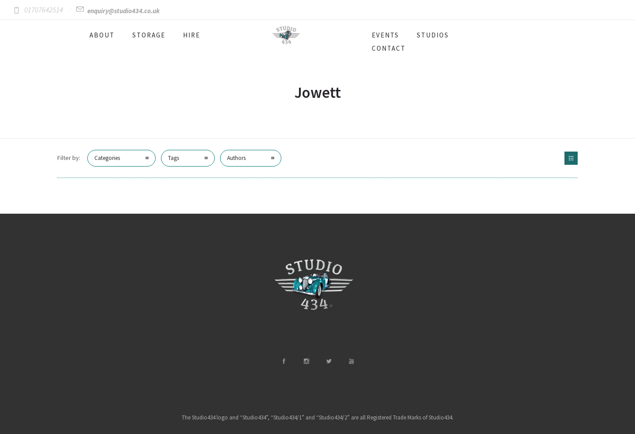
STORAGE (148, 35)
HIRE (191, 35)
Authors (236, 158)
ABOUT (102, 35)
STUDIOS (433, 35)
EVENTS (385, 35)
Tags (173, 158)
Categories (107, 158)
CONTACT (389, 48)
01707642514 (43, 10)
